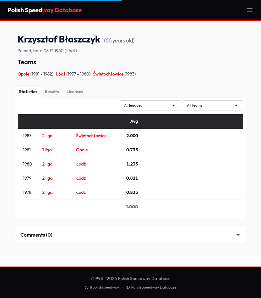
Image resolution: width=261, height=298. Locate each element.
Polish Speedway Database (151, 287)
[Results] (52, 91)
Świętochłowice (108, 74)
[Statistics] (28, 91)
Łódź (61, 74)
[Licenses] (75, 91)
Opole (24, 74)
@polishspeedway (101, 287)
